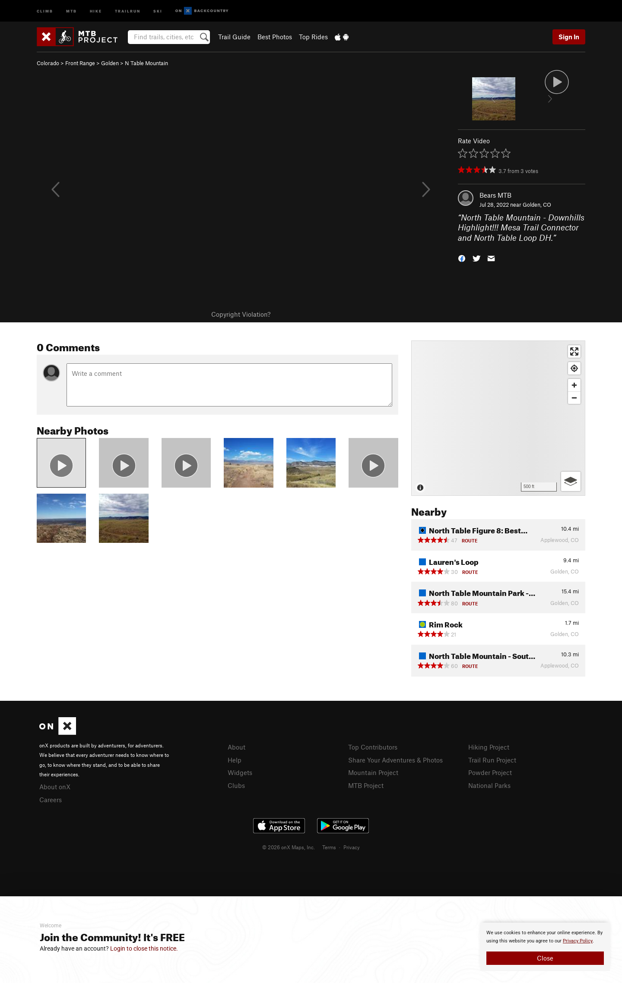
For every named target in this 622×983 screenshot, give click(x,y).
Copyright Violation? (240, 314)
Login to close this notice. (144, 948)
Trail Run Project (492, 760)
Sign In (569, 37)
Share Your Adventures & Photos (395, 760)
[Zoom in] (574, 385)
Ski (157, 10)
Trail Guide (234, 37)
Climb (45, 10)
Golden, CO (537, 204)
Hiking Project (488, 747)
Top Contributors (372, 747)
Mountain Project (373, 772)
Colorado (48, 63)
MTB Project (366, 785)
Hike (96, 10)
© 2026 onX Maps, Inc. (288, 847)
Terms (329, 847)
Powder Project (490, 772)
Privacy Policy (578, 941)
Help (234, 760)
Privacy (351, 847)
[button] (462, 258)
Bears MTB (495, 195)
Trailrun (127, 10)
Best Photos (274, 37)
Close (545, 958)
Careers (50, 799)
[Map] (498, 418)
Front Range (80, 63)
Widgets (240, 772)
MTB (71, 10)
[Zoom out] (574, 397)
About (236, 747)
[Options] (571, 481)
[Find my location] (574, 368)
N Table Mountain (146, 63)
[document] (545, 947)
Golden (110, 63)
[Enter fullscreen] (574, 351)
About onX (54, 787)
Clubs (236, 785)
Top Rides (313, 37)
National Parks (489, 785)
